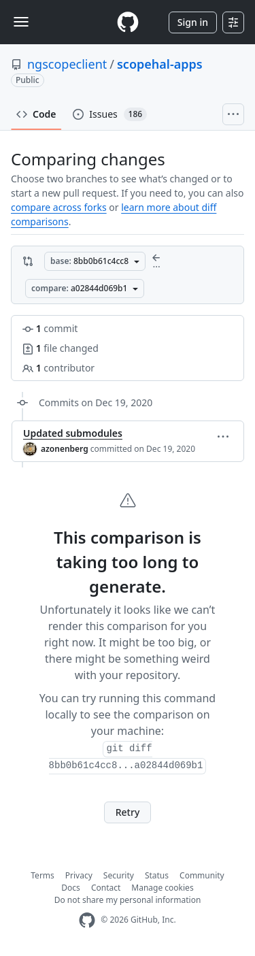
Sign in (192, 22)
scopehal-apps (160, 64)
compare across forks (59, 207)
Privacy (78, 875)
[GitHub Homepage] (87, 920)
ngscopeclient (67, 64)
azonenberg (64, 449)
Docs (70, 887)
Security (118, 875)
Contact (105, 887)
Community (202, 875)
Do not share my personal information (127, 900)
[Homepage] (128, 22)
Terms (42, 875)
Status (157, 875)
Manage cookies (162, 887)
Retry (128, 812)
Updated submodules (72, 433)
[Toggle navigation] (21, 22)
